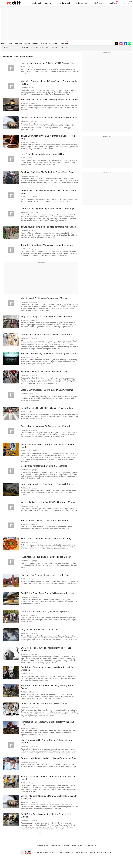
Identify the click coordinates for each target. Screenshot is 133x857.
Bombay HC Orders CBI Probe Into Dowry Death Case (47, 172)
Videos (80, 845)
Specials (55, 47)
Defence (16, 47)
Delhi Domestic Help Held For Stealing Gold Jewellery (47, 408)
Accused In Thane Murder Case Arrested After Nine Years (49, 117)
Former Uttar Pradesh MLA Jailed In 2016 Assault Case (48, 63)
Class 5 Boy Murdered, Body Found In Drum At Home (47, 390)
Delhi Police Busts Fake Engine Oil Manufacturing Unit (47, 593)
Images (25, 47)
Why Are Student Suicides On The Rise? (40, 629)
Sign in (130, 1)
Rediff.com (40, 852)
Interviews (45, 47)
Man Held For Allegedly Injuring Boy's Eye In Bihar (45, 575)
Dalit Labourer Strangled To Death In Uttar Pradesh (46, 426)
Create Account (128, 4)
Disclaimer (60, 852)
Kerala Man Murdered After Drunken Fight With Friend (47, 484)
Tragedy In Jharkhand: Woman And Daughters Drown (47, 245)
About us (92, 852)
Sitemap (78, 852)
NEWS (10, 43)
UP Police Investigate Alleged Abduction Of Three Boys (47, 208)
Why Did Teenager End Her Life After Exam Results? (46, 316)
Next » (41, 833)
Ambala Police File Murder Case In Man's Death (44, 703)
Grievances (109, 852)
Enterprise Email (63, 3)
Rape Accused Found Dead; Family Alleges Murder (46, 557)
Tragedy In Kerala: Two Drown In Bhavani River (44, 371)
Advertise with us (50, 852)
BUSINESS (18, 43)
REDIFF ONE (64, 43)
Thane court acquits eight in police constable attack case (48, 227)
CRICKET (35, 43)
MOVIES (27, 43)
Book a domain (55, 845)
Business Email (82, 3)
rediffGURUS (98, 3)
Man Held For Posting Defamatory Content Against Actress (49, 353)
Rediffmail (36, 3)
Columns (34, 47)
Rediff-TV (113, 3)
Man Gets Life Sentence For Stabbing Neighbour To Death (49, 99)
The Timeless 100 (90, 845)
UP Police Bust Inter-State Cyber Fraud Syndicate (45, 611)
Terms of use (101, 852)
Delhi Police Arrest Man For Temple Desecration (44, 466)
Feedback (85, 852)
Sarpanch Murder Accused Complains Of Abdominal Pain (48, 758)
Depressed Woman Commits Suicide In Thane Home (46, 334)
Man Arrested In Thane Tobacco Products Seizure (45, 520)
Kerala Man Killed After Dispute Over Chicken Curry (46, 538)
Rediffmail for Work (43, 845)
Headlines (6, 47)
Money (48, 3)
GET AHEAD (53, 43)
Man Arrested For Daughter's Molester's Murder (44, 298)
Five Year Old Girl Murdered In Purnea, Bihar (42, 154)
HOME (3, 43)
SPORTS (44, 43)
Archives (66, 47)
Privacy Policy (69, 852)
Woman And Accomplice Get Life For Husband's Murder (48, 502)
